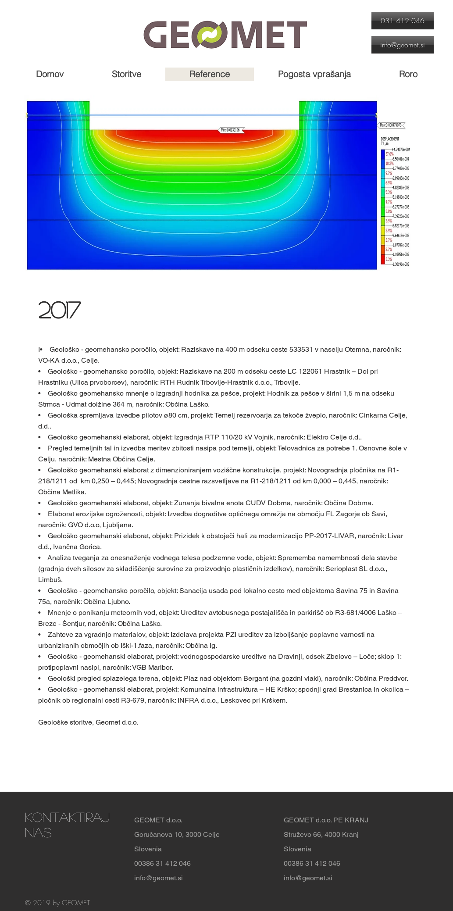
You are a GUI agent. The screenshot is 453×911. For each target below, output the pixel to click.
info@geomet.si (158, 878)
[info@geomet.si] (402, 45)
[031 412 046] (402, 20)
